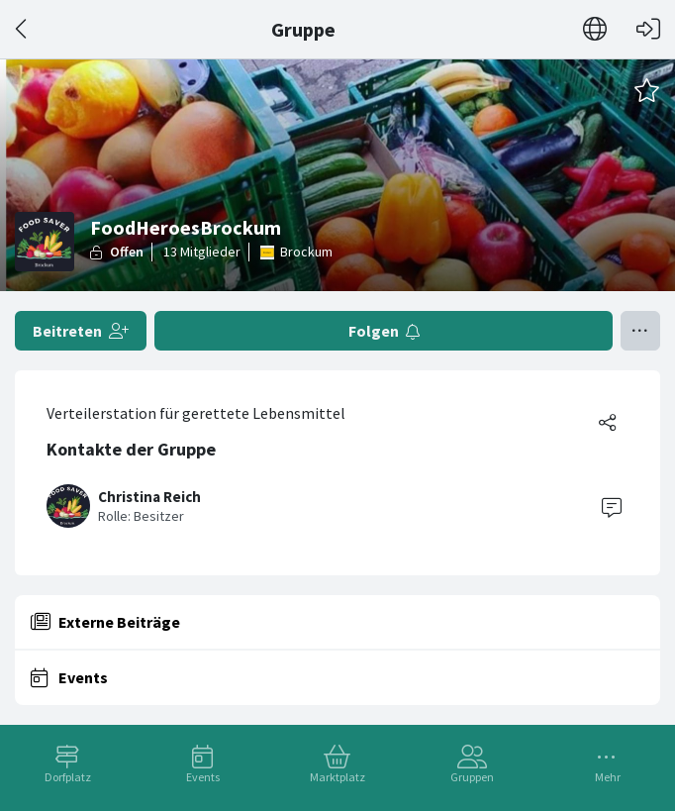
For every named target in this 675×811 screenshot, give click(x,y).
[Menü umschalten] (640, 331)
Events (203, 776)
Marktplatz (337, 776)
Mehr (608, 776)
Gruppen (472, 776)
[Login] (648, 29)
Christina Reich (149, 496)
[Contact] (611, 506)
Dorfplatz (68, 776)
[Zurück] (22, 29)
